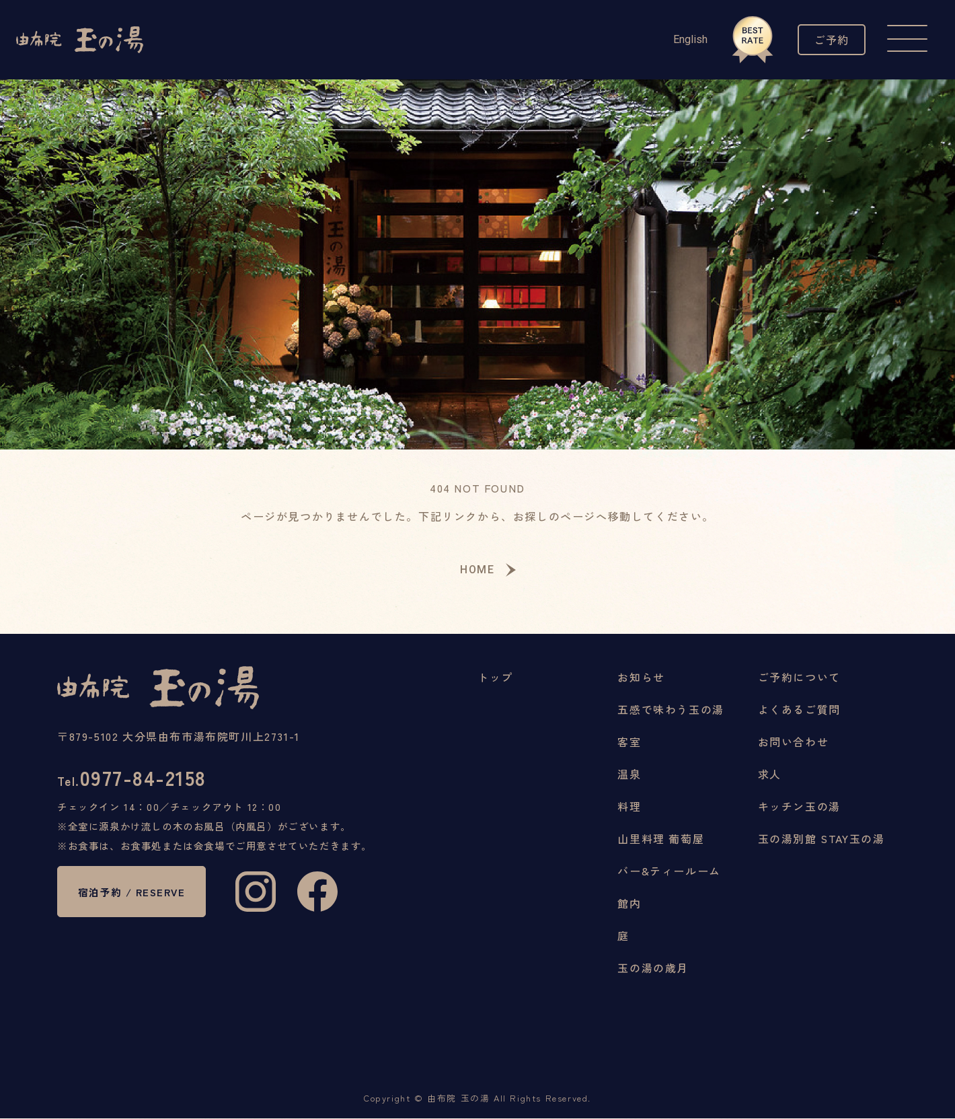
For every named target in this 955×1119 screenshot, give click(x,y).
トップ (495, 678)
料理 (629, 807)
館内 (629, 904)
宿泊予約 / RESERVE (136, 898)
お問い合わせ (793, 742)
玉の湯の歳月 (653, 968)
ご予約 (828, 39)
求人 (769, 774)
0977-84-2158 (136, 779)
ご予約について (799, 678)
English (683, 39)
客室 (629, 742)
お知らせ (640, 678)
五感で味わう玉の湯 (670, 710)
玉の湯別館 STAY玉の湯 (821, 839)
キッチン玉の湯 (799, 807)
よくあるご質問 (799, 710)
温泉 (629, 774)
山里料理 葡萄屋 (660, 839)
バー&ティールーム (668, 871)
